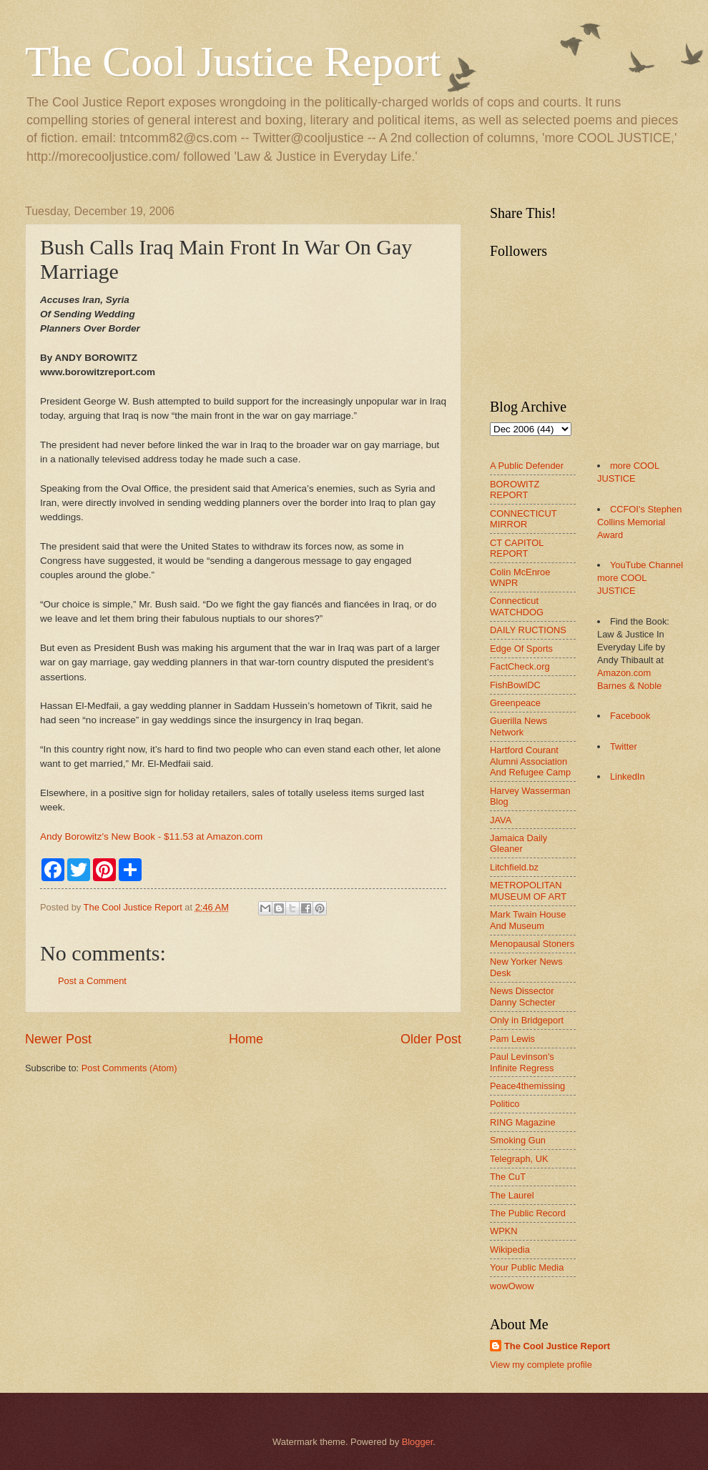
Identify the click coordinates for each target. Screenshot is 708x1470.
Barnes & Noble (629, 685)
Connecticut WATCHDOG (517, 606)
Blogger (417, 1441)
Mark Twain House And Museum (528, 919)
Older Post (430, 1039)
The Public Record (528, 1213)
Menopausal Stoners (532, 943)
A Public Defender (527, 465)
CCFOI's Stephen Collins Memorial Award (639, 522)
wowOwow (512, 1286)
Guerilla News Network (518, 726)
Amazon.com (624, 672)
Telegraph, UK (519, 1158)
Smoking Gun (518, 1140)
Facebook (630, 715)
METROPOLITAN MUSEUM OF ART (528, 890)
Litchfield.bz (514, 867)
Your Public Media (527, 1267)
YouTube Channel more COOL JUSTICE (640, 578)
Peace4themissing (527, 1086)
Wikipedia (510, 1249)
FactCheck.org (520, 666)
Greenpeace (515, 702)
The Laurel (512, 1195)
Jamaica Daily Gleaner (518, 843)
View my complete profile (541, 1364)
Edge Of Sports (521, 648)
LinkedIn (627, 776)
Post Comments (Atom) (129, 1068)
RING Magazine (523, 1122)
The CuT (508, 1176)
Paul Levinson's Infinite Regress (522, 1062)
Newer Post (58, 1039)
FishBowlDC (515, 685)
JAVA (500, 820)
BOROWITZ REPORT (514, 489)
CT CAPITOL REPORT (517, 548)
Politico (505, 1103)
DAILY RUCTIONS (528, 630)
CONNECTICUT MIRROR (523, 519)
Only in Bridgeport (527, 1020)
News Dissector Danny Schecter (523, 996)
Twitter (623, 746)
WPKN (504, 1231)
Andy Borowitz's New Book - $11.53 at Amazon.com (151, 836)
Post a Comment (92, 980)
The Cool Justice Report (233, 61)
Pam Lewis (512, 1038)
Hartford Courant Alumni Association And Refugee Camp (530, 761)
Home (246, 1039)
